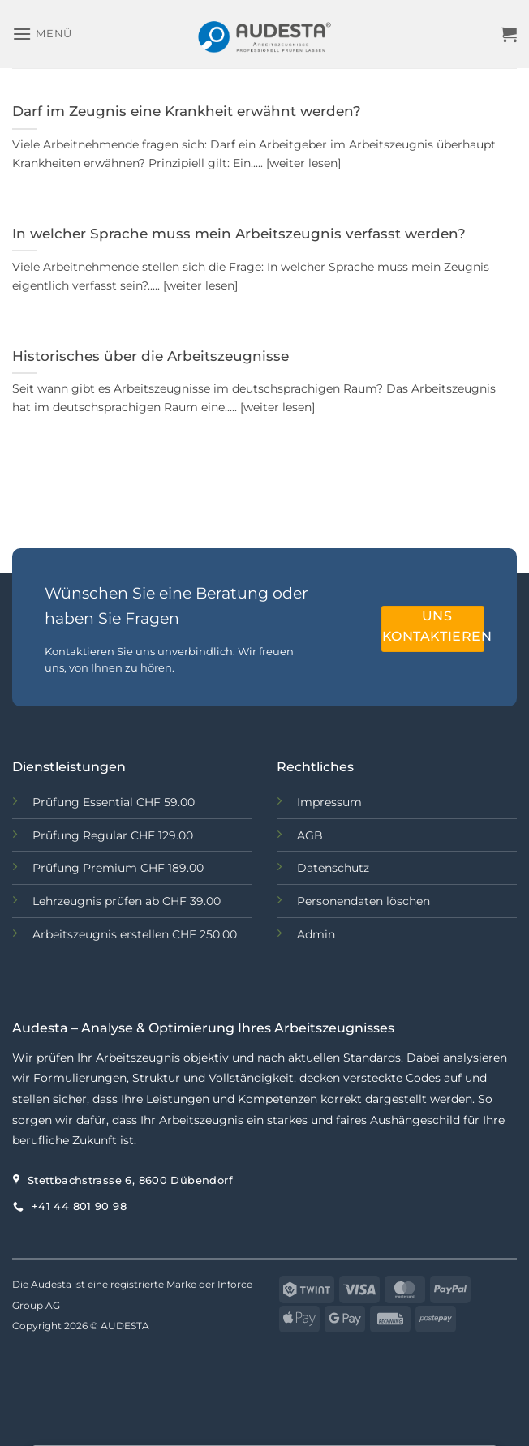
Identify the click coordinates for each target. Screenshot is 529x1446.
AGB (310, 835)
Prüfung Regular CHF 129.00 (114, 835)
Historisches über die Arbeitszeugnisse (150, 356)
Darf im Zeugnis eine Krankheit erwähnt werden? (186, 111)
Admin (316, 934)
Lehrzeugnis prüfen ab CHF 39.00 (126, 901)
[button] (42, 34)
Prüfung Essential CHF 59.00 (113, 802)
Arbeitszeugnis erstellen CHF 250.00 (134, 934)
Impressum (329, 802)
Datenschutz (333, 867)
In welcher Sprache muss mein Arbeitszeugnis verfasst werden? (239, 233)
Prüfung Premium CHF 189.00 (118, 867)
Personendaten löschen (363, 901)
